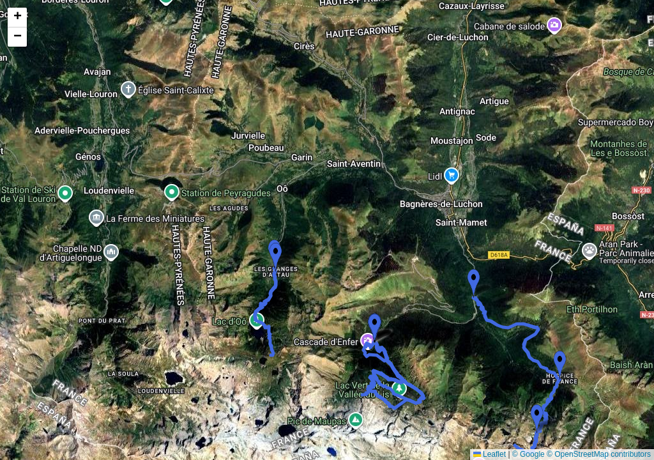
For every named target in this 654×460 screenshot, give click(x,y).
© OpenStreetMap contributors (599, 454)
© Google (528, 454)
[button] (473, 283)
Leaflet (489, 454)
